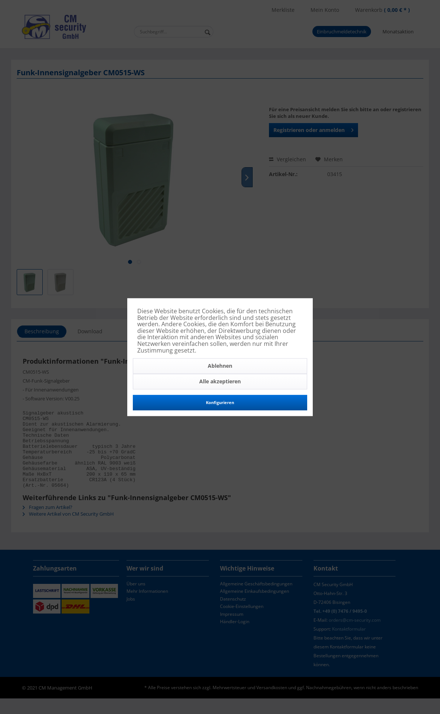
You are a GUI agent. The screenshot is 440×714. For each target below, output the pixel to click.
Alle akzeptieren (220, 381)
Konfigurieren (220, 403)
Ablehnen (220, 366)
